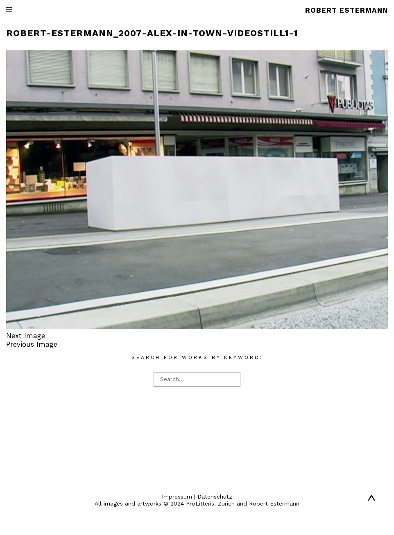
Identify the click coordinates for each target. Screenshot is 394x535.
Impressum (177, 496)
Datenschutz (214, 496)
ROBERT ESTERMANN (346, 10)
